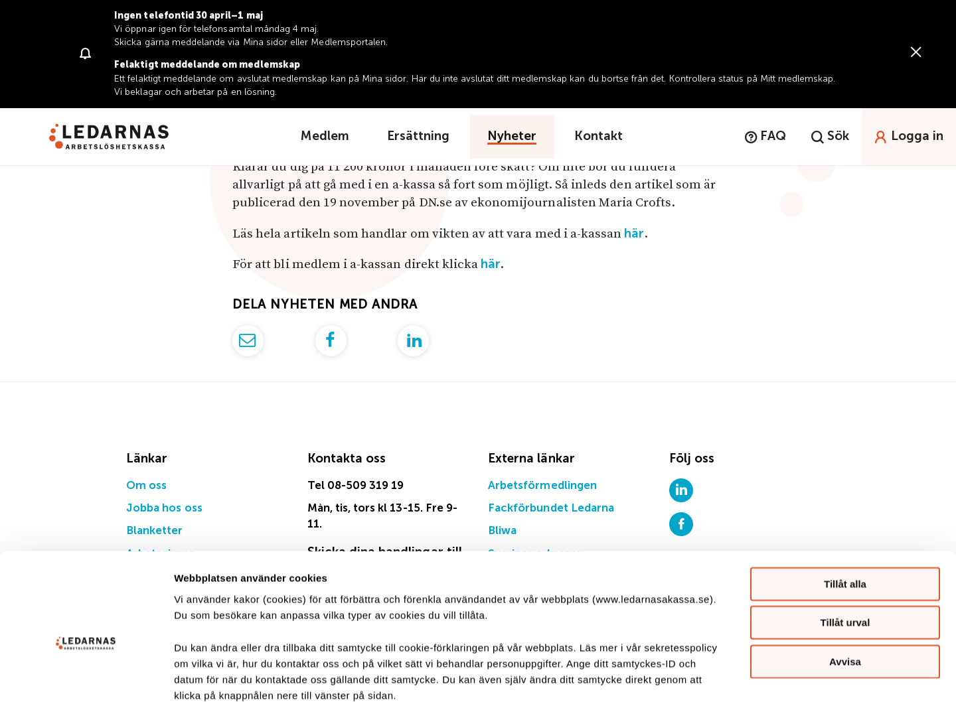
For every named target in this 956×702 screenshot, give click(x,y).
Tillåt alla (845, 510)
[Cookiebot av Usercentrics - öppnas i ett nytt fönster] (86, 676)
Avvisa (845, 588)
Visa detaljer (721, 675)
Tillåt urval (845, 549)
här (634, 234)
